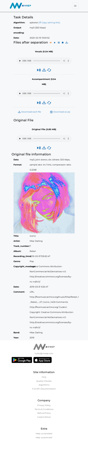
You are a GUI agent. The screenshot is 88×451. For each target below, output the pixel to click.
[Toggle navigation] (75, 6)
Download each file (29, 112)
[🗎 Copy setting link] (49, 22)
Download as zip (60, 112)
